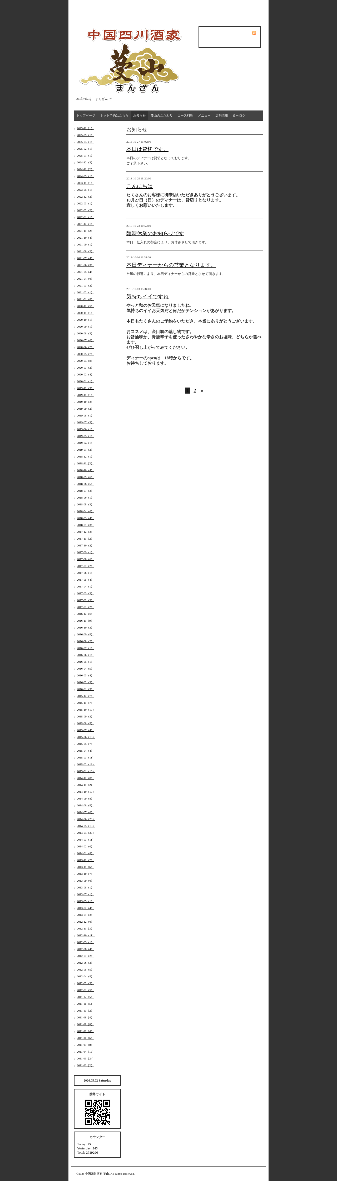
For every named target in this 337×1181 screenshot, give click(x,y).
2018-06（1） (85, 497)
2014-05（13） (86, 825)
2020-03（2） (85, 367)
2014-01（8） (85, 853)
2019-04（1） (85, 442)
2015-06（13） (86, 736)
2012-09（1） (85, 942)
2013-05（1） (85, 901)
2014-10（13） (86, 791)
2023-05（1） (85, 189)
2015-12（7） (85, 695)
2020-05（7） (85, 353)
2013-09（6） (85, 880)
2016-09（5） (85, 634)
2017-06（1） (85, 572)
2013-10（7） (85, 873)
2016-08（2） (85, 641)
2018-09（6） (85, 477)
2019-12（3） (85, 388)
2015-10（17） (86, 709)
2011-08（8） (85, 1024)
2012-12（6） (85, 921)
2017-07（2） (85, 565)
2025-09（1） (85, 135)
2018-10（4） (85, 470)
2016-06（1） (85, 654)
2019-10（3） (85, 401)
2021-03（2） (85, 285)
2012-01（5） (85, 990)
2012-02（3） (85, 983)
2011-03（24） (86, 1058)
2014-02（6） (85, 846)
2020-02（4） (85, 374)
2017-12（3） (85, 531)
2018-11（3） (85, 463)
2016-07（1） (85, 648)
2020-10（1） (85, 319)
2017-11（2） (85, 538)
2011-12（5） (85, 996)
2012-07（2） (85, 955)
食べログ (239, 115)
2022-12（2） (85, 196)
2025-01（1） (85, 155)
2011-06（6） (85, 1037)
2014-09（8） (85, 798)
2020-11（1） (85, 312)
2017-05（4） (85, 579)
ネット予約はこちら (114, 115)
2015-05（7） (85, 743)
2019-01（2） (85, 449)
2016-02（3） (85, 682)
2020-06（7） (85, 347)
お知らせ (139, 115)
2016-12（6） (85, 613)
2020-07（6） (85, 340)
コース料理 (185, 115)
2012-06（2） (85, 962)
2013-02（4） (85, 907)
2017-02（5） (85, 600)
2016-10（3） (85, 627)
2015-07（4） (85, 730)
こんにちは (139, 186)
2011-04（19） (86, 1051)
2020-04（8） (85, 360)
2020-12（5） (85, 306)
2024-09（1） (85, 176)
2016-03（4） (85, 675)
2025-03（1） (85, 141)
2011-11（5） (85, 1003)
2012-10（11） (86, 935)
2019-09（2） (85, 408)
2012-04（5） (85, 976)
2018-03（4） (85, 518)
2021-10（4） (85, 237)
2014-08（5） (85, 805)
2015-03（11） (86, 757)
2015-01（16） (86, 771)
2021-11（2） (85, 230)
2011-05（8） (85, 1044)
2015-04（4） (85, 750)
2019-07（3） (85, 422)
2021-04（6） (85, 278)
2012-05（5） (85, 969)
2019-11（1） (85, 394)
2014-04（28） (86, 832)
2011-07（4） (85, 1031)
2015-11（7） (85, 702)
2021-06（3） (85, 265)
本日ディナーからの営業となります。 (171, 265)
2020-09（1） (85, 326)
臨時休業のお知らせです (155, 233)
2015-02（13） (86, 764)
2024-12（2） (85, 162)
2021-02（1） (85, 292)
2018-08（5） (85, 483)
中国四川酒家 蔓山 (97, 1173)
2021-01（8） (85, 299)
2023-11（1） (85, 182)
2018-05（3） (85, 504)
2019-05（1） (85, 436)
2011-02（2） (85, 1065)
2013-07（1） (85, 894)
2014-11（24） (86, 784)
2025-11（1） (85, 128)
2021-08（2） (85, 251)
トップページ (85, 115)
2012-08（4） (85, 949)
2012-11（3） (85, 928)
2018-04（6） (85, 511)
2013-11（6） (85, 866)
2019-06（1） (85, 429)
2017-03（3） (85, 593)
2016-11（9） (85, 620)
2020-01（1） (85, 381)
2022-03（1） (85, 203)
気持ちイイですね (147, 296)
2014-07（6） (85, 812)
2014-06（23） (86, 819)
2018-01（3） (85, 524)
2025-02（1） (85, 148)
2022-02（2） (85, 210)
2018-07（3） (85, 490)
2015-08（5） (85, 723)
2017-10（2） (85, 545)
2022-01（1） (85, 217)
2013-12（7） (85, 860)
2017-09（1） (85, 552)
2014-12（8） (85, 778)
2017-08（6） (85, 559)
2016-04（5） (85, 668)
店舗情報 (221, 115)
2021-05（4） (85, 271)
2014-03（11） (86, 839)
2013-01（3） (85, 914)
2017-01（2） (85, 607)
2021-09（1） (85, 244)
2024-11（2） (85, 169)
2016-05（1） (85, 661)
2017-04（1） (85, 586)
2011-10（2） (85, 1010)
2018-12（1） (85, 456)
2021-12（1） (85, 223)
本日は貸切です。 (147, 149)
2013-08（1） (85, 887)
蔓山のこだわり (162, 115)
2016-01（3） (85, 689)
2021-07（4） (85, 258)
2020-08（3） (85, 333)
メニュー (204, 115)
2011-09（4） (85, 1017)
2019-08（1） (85, 415)
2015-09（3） (85, 716)
